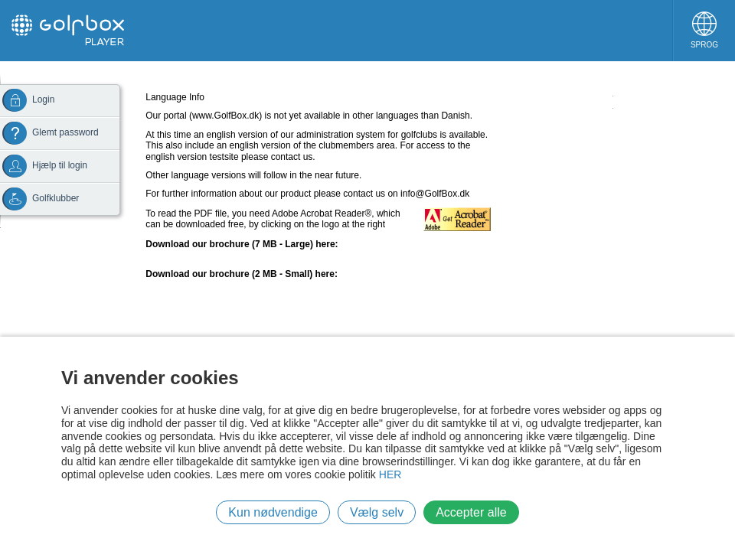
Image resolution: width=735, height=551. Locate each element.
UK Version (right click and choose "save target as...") (254, 254)
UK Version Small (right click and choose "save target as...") (266, 284)
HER (390, 474)
